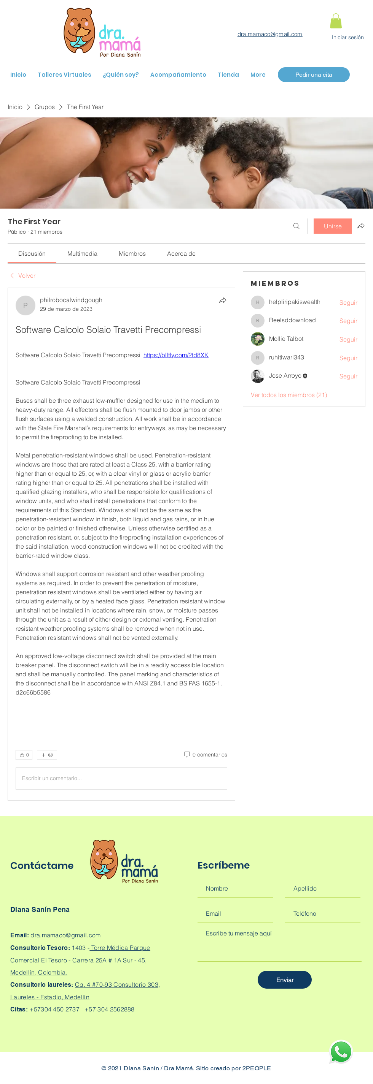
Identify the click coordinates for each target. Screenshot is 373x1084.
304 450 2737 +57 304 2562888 (88, 1009)
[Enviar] (285, 980)
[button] (336, 20)
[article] (121, 544)
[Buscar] (296, 226)
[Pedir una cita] (314, 74)
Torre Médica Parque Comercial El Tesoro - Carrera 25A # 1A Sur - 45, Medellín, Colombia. (80, 960)
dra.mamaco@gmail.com (270, 34)
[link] (32, 253)
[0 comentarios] (205, 755)
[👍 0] (24, 755)
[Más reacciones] (47, 755)
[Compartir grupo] (360, 225)
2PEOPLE (256, 1068)
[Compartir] (222, 300)
